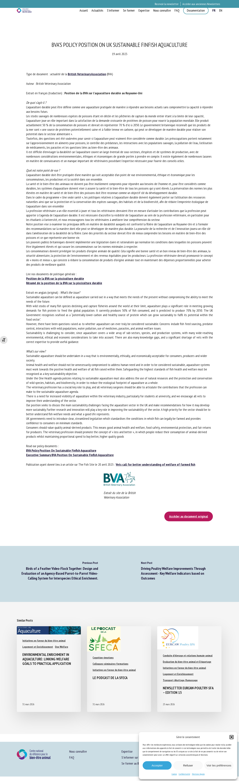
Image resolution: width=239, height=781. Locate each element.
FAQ (71, 757)
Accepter (157, 765)
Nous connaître (78, 751)
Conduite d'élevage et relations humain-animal (187, 655)
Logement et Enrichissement (37, 646)
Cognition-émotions (103, 657)
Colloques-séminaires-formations (110, 663)
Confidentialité (184, 774)
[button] (231, 737)
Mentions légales (198, 774)
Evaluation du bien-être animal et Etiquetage (187, 661)
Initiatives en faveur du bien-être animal (44, 640)
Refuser (188, 765)
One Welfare (61, 646)
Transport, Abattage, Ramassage (180, 680)
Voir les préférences (219, 765)
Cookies (174, 774)
